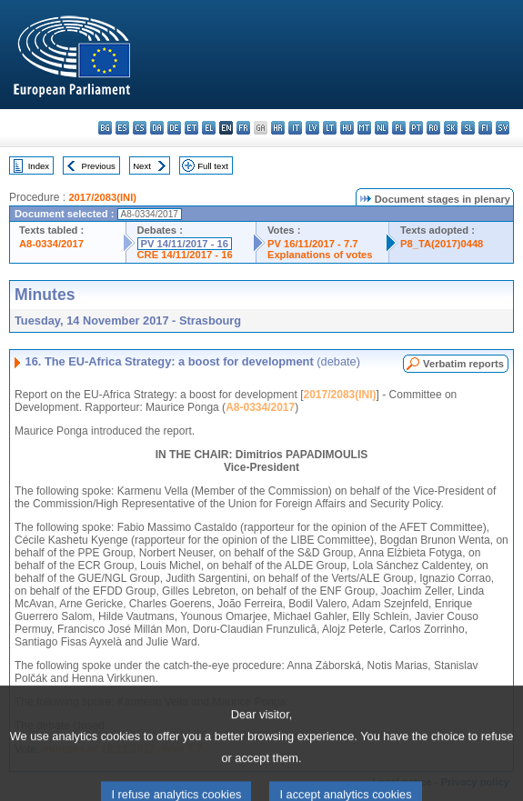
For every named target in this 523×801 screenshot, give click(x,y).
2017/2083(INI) (102, 197)
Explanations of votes (320, 254)
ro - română (433, 128)
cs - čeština (139, 128)
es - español (122, 128)
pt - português (416, 128)
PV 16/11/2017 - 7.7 (312, 243)
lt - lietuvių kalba (330, 128)
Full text (212, 166)
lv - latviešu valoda (312, 128)
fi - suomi (485, 128)
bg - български (105, 128)
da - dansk (157, 128)
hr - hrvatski (278, 128)
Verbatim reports (463, 363)
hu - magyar (347, 128)
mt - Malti (364, 128)
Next (142, 166)
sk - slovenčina (451, 128)
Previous (99, 166)
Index (38, 166)
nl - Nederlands (381, 128)
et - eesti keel (191, 128)
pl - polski (399, 128)
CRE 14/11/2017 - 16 (185, 254)
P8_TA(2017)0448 (441, 243)
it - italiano (295, 128)
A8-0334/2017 (51, 243)
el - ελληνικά (209, 128)
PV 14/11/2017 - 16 (184, 243)
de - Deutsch (174, 128)
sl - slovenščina (468, 128)
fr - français (243, 128)
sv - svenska (502, 128)
